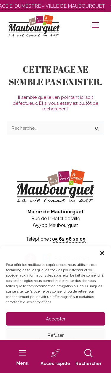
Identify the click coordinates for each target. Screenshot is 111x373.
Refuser (56, 335)
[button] (102, 253)
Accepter (55, 319)
